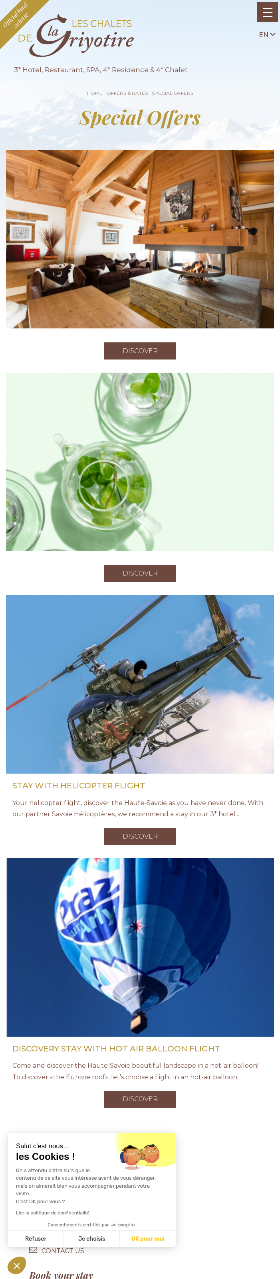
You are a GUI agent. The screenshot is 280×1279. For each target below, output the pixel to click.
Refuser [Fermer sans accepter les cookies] (35, 1239)
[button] (16, 1265)
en (267, 34)
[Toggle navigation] (267, 12)
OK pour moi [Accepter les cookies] (148, 1239)
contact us (63, 1251)
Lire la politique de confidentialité (52, 1213)
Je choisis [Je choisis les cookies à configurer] (91, 1239)
